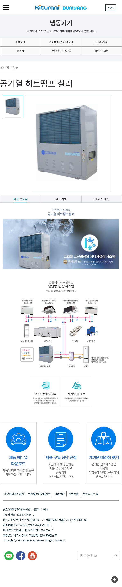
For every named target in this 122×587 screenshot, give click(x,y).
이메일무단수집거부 (39, 494)
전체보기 (20, 42)
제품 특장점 (20, 199)
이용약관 (59, 494)
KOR (111, 8)
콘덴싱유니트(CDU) (61, 50)
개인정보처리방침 (14, 494)
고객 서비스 (102, 199)
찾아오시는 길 (90, 494)
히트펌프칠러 (101, 50)
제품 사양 (61, 199)
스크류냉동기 (101, 42)
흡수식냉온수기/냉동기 (61, 42)
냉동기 (20, 50)
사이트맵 (74, 494)
